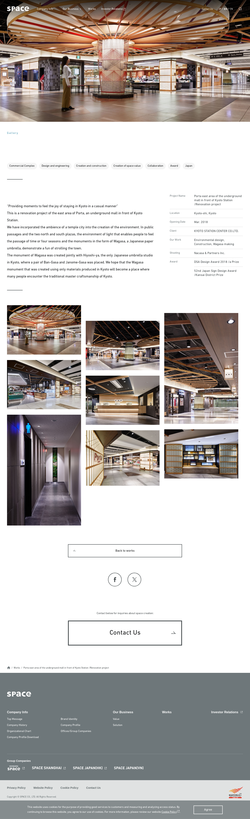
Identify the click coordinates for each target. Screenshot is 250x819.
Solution (117, 726)
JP (220, 9)
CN (231, 9)
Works (94, 9)
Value (116, 720)
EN (225, 9)
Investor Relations (114, 9)
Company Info (47, 9)
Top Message (14, 720)
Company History (17, 726)
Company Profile (70, 726)
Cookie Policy (70, 788)
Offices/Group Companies (76, 732)
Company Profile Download (23, 738)
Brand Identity (69, 720)
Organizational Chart (19, 732)
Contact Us (207, 9)
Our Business (73, 9)
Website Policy (43, 788)
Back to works (125, 551)
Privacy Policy (16, 788)
